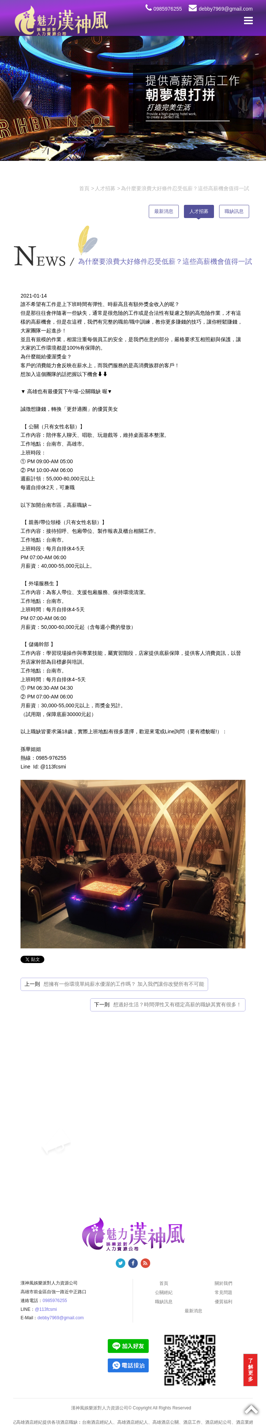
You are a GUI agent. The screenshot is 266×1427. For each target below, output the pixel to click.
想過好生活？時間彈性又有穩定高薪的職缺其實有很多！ (177, 1004)
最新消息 (163, 211)
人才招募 (198, 211)
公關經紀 (164, 1292)
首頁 (163, 1283)
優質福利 (223, 1301)
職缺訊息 (234, 211)
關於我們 (223, 1283)
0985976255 (163, 9)
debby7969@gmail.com (220, 9)
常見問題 (223, 1292)
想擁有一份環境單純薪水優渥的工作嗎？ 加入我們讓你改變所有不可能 (124, 984)
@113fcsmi (46, 1309)
